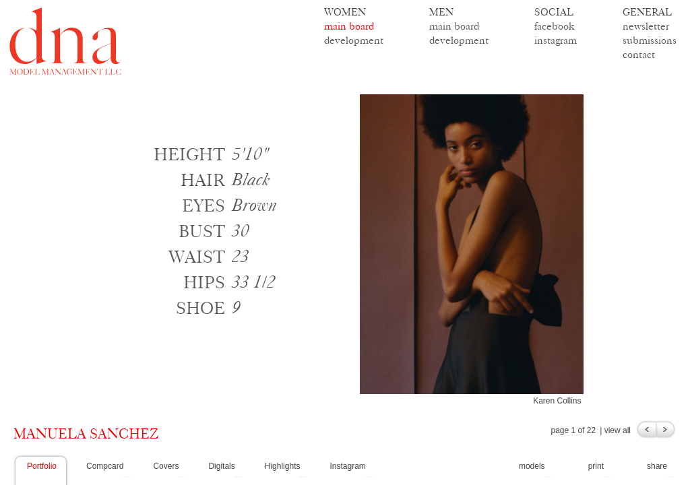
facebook (554, 26)
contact (639, 54)
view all (617, 430)
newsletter (646, 26)
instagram (555, 40)
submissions (650, 40)
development (353, 40)
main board (349, 26)
